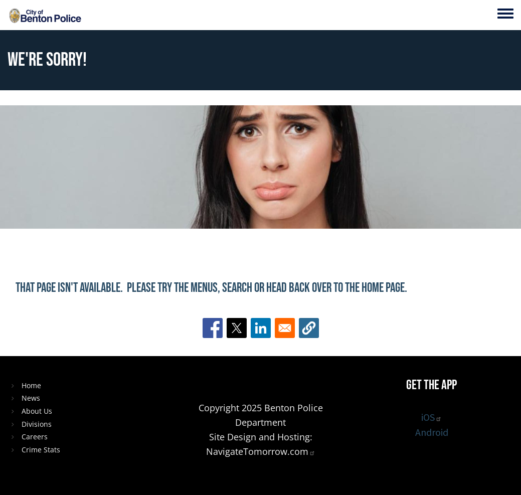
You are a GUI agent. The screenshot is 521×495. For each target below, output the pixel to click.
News (31, 398)
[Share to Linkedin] (261, 328)
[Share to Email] (285, 328)
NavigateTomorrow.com (260, 451)
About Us (37, 411)
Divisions (37, 424)
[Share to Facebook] (213, 328)
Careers (35, 436)
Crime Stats (41, 449)
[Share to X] (237, 328)
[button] (309, 328)
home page (383, 288)
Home (31, 385)
